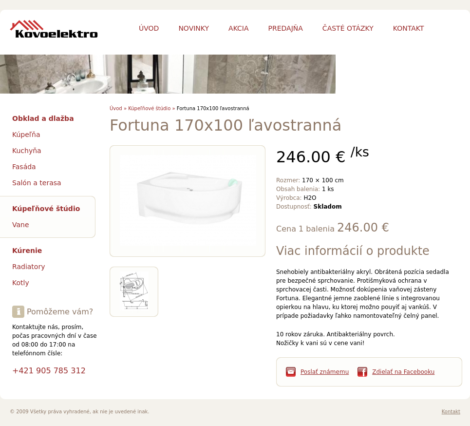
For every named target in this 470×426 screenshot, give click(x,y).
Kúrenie (27, 250)
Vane (20, 225)
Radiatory (28, 267)
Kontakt (451, 411)
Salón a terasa (36, 183)
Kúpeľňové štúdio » (151, 108)
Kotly (20, 283)
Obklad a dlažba (43, 118)
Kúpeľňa (26, 134)
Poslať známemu (325, 371)
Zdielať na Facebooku (403, 371)
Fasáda (24, 167)
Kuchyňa (26, 151)
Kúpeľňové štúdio (46, 209)
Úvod (149, 28)
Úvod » (118, 108)
